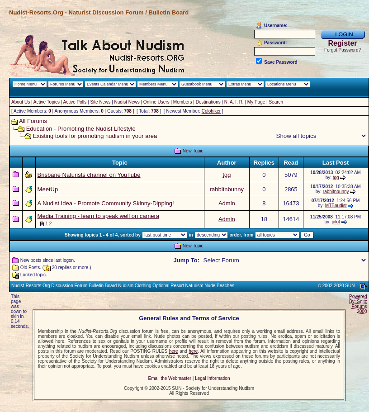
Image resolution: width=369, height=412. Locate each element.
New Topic (193, 150)
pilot (336, 221)
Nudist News (127, 101)
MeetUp (48, 189)
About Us (20, 101)
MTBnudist (336, 205)
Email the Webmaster (169, 378)
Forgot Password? (342, 49)
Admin (226, 203)
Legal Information (212, 378)
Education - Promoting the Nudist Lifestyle (81, 128)
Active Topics (46, 101)
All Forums (33, 121)
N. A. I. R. (234, 101)
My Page (256, 101)
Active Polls (75, 101)
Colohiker (211, 111)
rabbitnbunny (227, 189)
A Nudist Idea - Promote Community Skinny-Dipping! (106, 203)
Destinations (208, 101)
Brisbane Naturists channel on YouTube (89, 174)
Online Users (156, 101)
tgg (226, 174)
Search (276, 101)
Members (182, 101)
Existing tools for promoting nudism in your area (95, 136)
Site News (100, 101)
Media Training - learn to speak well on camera (99, 216)
